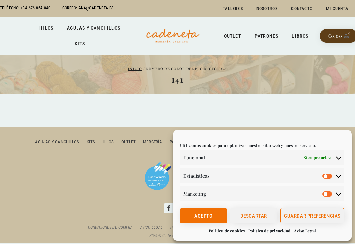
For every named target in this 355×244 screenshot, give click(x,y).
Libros (300, 36)
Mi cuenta (337, 8)
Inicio (135, 68)
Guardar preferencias (312, 216)
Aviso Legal (305, 230)
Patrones (267, 36)
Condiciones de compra (110, 227)
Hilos (46, 28)
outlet (128, 141)
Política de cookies (227, 230)
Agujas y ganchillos (93, 28)
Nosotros (267, 8)
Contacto (302, 8)
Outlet (232, 36)
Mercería (152, 141)
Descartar (253, 216)
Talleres (233, 8)
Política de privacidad (269, 230)
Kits (80, 43)
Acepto (203, 216)
